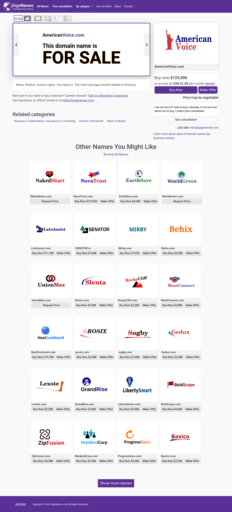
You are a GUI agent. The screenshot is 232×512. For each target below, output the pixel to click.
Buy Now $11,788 (42, 253)
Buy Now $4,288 (130, 201)
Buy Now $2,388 (173, 357)
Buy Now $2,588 (129, 409)
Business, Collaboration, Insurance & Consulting (44, 121)
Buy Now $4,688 (172, 409)
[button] (84, 6)
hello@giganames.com (78, 100)
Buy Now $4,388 (43, 461)
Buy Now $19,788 (42, 357)
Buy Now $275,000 (86, 201)
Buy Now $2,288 (86, 305)
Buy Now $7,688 (86, 253)
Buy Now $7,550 (130, 253)
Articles (20, 504)
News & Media (116, 121)
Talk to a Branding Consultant (108, 95)
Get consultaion (186, 119)
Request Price (50, 201)
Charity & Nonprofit (91, 121)
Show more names (116, 483)
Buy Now (176, 90)
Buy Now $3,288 (173, 253)
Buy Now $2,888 (172, 305)
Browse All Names (116, 154)
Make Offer (208, 90)
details (210, 84)
